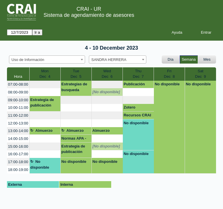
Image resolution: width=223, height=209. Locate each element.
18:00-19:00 (18, 169)
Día (170, 59)
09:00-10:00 (18, 100)
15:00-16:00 (18, 146)
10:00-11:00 (18, 107)
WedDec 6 (107, 74)
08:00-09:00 (18, 92)
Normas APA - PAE (73, 139)
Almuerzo (44, 130)
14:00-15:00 (18, 138)
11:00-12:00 (18, 115)
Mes (207, 59)
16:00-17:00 (18, 154)
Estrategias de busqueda (74, 87)
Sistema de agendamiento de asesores (89, 15)
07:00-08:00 (18, 84)
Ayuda (177, 32)
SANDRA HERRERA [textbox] (109, 59)
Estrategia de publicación (42, 103)
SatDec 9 (200, 74)
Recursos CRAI (137, 115)
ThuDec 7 (138, 74)
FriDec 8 (169, 74)
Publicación (134, 84)
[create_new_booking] (45, 85)
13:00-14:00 (18, 131)
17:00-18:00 (18, 162)
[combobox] (47, 59)
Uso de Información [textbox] (28, 59)
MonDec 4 (45, 74)
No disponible (167, 84)
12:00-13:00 (18, 123)
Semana (189, 59)
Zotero (129, 107)
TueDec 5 (76, 74)
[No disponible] (106, 92)
